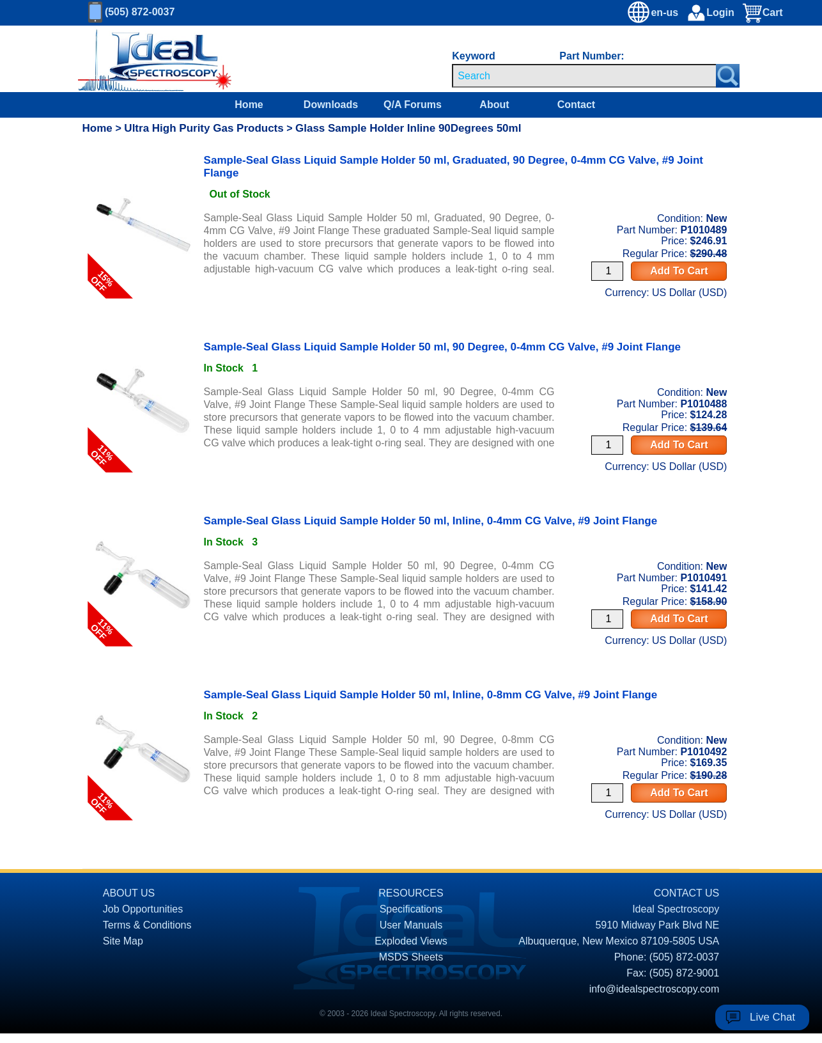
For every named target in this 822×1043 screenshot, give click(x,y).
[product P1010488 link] (143, 353)
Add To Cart (679, 270)
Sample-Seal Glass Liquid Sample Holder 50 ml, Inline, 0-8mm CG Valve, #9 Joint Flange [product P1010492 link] (431, 695)
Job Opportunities (143, 909)
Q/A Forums (413, 104)
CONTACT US (687, 893)
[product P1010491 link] (143, 527)
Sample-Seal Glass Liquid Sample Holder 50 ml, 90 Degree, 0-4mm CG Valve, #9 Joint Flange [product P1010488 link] (442, 347)
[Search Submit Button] (728, 76)
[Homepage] (143, 59)
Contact (576, 104)
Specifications (411, 909)
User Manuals (411, 925)
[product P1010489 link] (143, 179)
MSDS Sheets (411, 957)
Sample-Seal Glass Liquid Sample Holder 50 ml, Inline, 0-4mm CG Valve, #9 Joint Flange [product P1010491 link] (431, 521)
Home (249, 104)
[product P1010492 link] (143, 700)
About (494, 104)
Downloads (331, 104)
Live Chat (772, 1017)
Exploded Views (411, 941)
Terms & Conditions (147, 925)
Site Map (123, 941)
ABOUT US (129, 893)
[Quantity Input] (607, 271)
